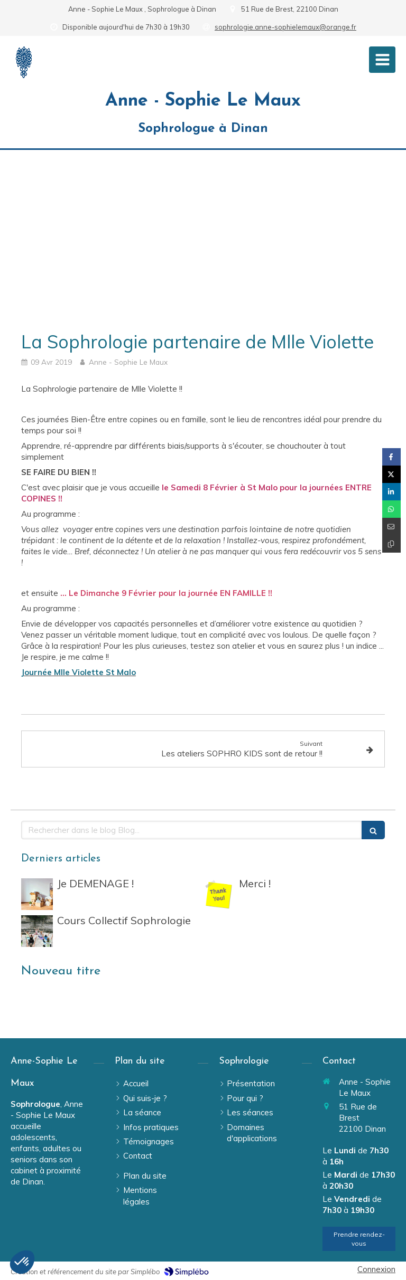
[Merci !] (219, 894)
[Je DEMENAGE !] (37, 894)
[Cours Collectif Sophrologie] (37, 931)
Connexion (376, 1269)
